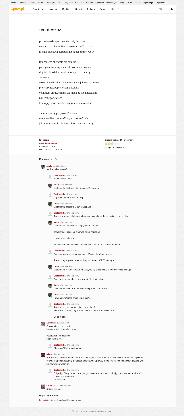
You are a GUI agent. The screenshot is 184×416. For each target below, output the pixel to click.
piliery (49, 354)
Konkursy (90, 9)
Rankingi (66, 9)
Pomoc (91, 411)
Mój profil (115, 9)
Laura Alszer (52, 386)
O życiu (31, 3)
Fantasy (22, 3)
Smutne (89, 3)
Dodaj (137, 3)
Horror (40, 3)
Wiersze (53, 9)
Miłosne (13, 3)
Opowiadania (39, 9)
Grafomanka (51, 143)
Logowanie (160, 3)
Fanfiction (99, 3)
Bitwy (122, 3)
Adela (49, 166)
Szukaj (78, 9)
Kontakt (109, 411)
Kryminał (68, 3)
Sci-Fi (60, 3)
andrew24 (51, 323)
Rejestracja (148, 3)
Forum (103, 9)
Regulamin (100, 411)
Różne (129, 3)
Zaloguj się (44, 400)
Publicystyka (111, 3)
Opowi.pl (17, 9)
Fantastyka (50, 3)
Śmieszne (79, 3)
